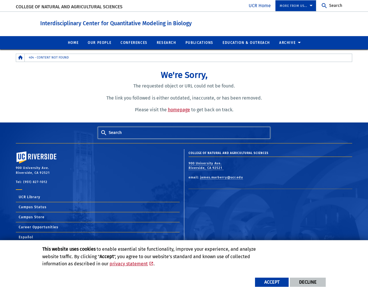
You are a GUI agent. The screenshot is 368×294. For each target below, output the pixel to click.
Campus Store (32, 217)
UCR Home (260, 5)
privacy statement (129, 263)
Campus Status (33, 207)
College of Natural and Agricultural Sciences (69, 6)
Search (335, 5)
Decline (308, 282)
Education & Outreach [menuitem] (246, 42)
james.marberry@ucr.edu (221, 177)
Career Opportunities (38, 227)
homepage (179, 109)
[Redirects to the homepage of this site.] (20, 57)
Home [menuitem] (73, 42)
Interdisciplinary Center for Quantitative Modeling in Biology (137, 22)
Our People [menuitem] (99, 42)
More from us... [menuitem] (293, 6)
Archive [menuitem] (287, 42)
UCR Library (29, 197)
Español (26, 237)
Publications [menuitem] (199, 42)
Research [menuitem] (166, 42)
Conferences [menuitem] (133, 42)
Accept (271, 282)
